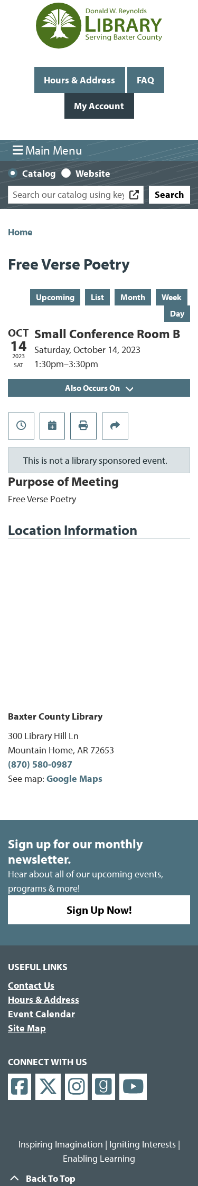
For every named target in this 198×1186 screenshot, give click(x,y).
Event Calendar (41, 1014)
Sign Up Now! (99, 909)
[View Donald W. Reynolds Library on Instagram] (76, 1087)
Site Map (27, 1028)
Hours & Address (79, 80)
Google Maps (74, 778)
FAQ (145, 80)
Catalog (39, 173)
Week (172, 297)
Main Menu (48, 150)
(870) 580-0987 (40, 764)
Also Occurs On (99, 387)
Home (20, 232)
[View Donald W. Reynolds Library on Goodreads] (103, 1087)
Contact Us (31, 985)
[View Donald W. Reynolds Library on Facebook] (19, 1087)
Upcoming (55, 297)
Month (132, 297)
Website (93, 173)
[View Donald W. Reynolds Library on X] (48, 1087)
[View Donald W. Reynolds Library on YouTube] (133, 1087)
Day (177, 313)
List (97, 297)
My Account (99, 106)
